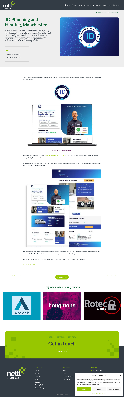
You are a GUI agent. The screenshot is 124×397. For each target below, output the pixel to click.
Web (67, 5)
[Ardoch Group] (22, 306)
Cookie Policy (94, 393)
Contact (116, 5)
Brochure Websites (13, 54)
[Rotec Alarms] (102, 306)
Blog (36, 379)
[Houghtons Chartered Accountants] (62, 306)
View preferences (114, 389)
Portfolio (107, 5)
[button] (120, 375)
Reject (99, 389)
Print (74, 5)
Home (37, 370)
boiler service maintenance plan (54, 155)
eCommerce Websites (14, 57)
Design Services (85, 5)
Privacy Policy (102, 393)
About (37, 373)
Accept (84, 389)
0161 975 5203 (98, 370)
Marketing (97, 5)
